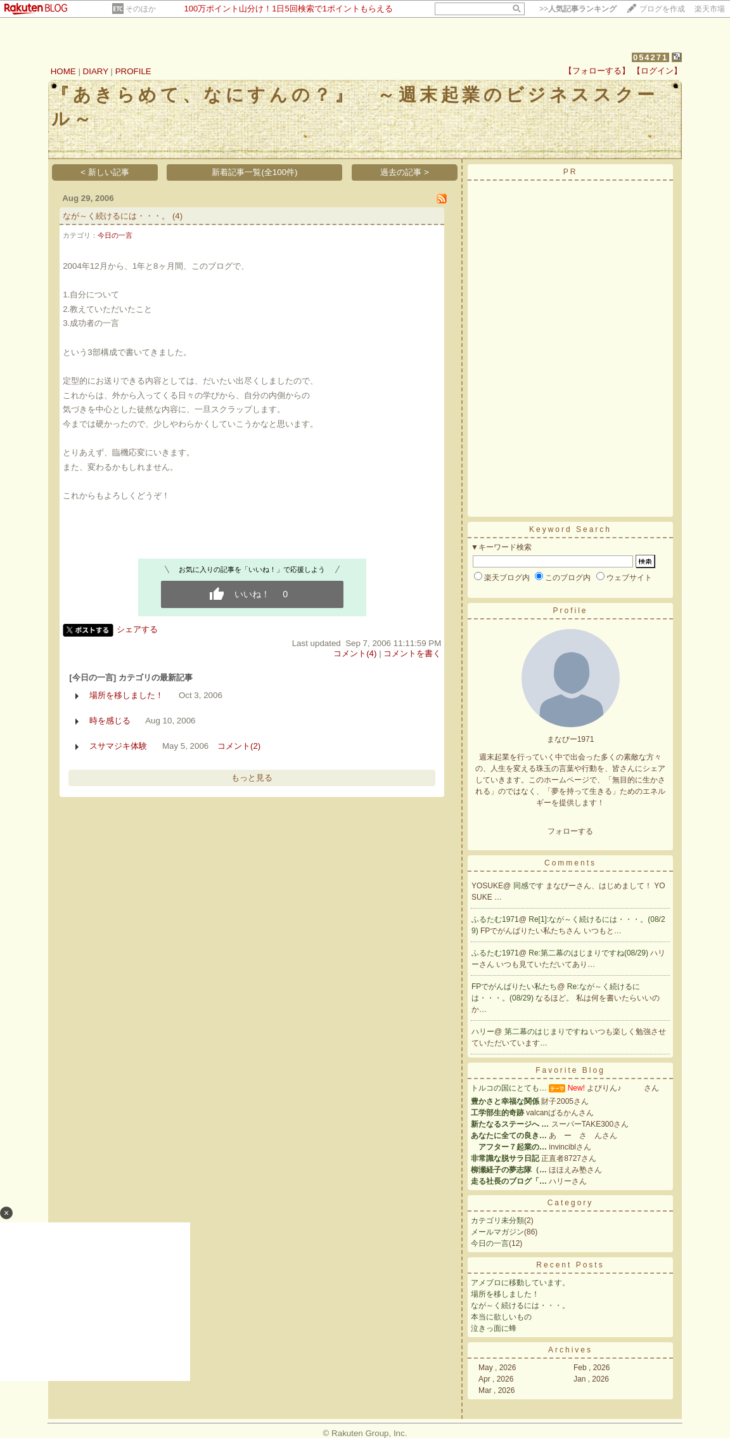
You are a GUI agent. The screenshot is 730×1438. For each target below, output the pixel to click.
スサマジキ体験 (118, 746)
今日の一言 (115, 235)
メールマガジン (497, 1231)
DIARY (95, 71)
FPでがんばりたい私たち (514, 986)
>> (578, 8)
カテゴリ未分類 (497, 1220)
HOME (63, 71)
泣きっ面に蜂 (493, 1328)
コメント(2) (238, 746)
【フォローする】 (597, 70)
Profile (570, 610)
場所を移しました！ (126, 695)
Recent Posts (570, 1264)
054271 (650, 57)
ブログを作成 (662, 8)
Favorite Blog (570, 1070)
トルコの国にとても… (509, 1088)
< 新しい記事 (104, 172)
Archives (570, 1349)
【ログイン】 (657, 70)
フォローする (570, 831)
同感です (529, 885)
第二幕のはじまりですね (547, 1031)
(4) (177, 216)
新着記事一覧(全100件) (254, 172)
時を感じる (110, 720)
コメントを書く (412, 653)
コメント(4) (354, 653)
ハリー (482, 1031)
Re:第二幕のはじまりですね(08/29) (589, 953)
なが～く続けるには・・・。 (116, 216)
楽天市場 (710, 8)
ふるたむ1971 (495, 919)
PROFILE (133, 71)
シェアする (137, 629)
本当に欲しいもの (501, 1316)
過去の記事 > (404, 172)
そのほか (140, 8)
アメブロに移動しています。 (520, 1282)
